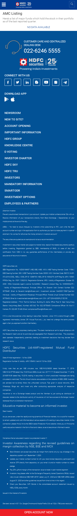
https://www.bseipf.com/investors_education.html (21, 431)
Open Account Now (38, 512)
